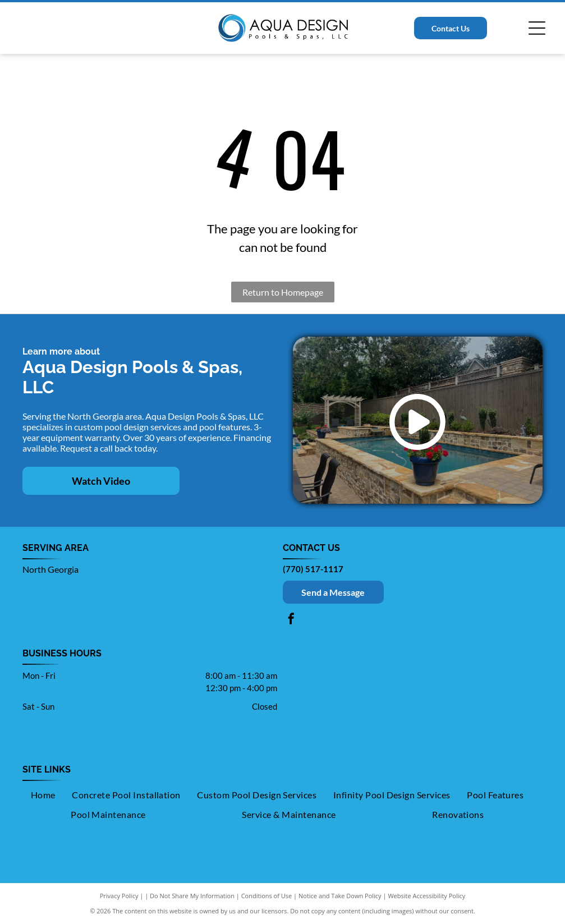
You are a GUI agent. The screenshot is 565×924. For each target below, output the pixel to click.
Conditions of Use (266, 895)
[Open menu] (537, 28)
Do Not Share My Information (192, 895)
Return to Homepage (282, 292)
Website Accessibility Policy (426, 895)
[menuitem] (43, 795)
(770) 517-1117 (313, 569)
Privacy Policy (119, 895)
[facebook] (291, 620)
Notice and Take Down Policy (340, 895)
